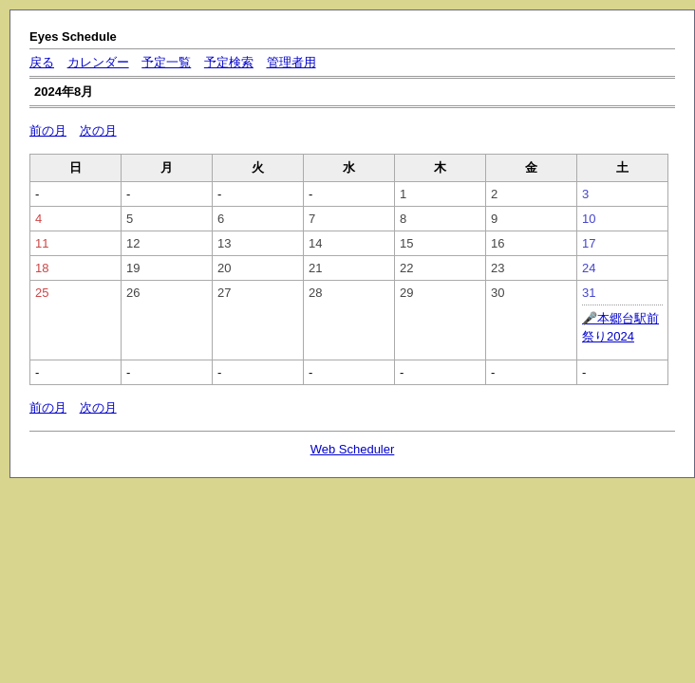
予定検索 (229, 62)
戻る (41, 62)
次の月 (98, 130)
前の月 (47, 130)
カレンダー (98, 62)
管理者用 (291, 62)
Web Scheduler (352, 449)
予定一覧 (166, 62)
